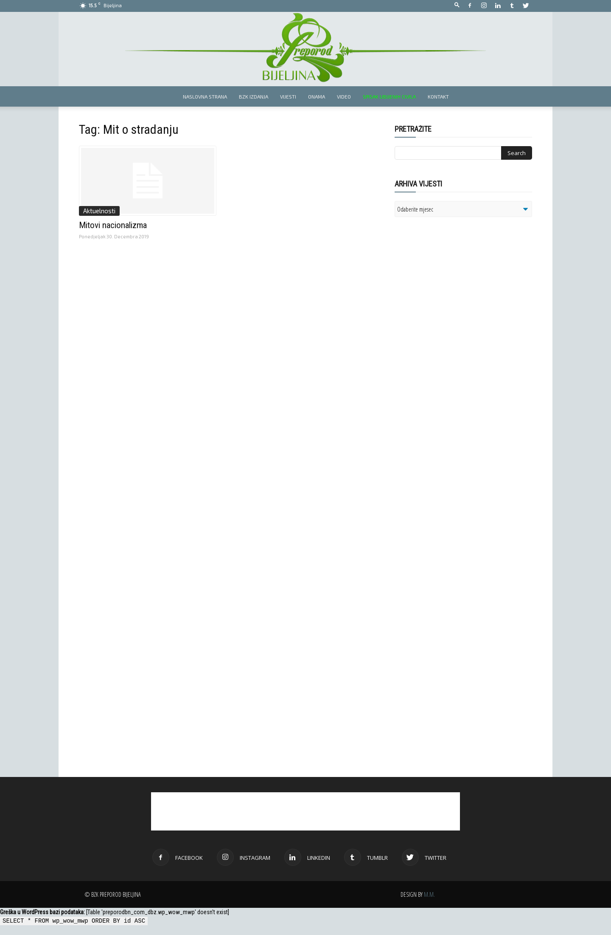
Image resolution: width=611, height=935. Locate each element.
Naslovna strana (205, 96)
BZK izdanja (253, 96)
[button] (457, 5)
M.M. (429, 894)
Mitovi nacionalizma (113, 225)
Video (344, 96)
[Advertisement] (460, 333)
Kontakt (438, 96)
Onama (316, 96)
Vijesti (288, 96)
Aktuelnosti (99, 211)
